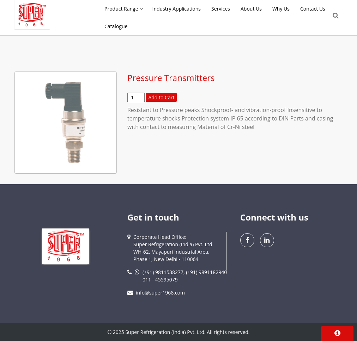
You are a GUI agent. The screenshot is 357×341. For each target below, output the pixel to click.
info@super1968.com (160, 292)
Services (220, 8)
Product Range (121, 8)
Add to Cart (161, 97)
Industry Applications (176, 8)
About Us (251, 8)
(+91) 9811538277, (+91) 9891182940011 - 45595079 (185, 276)
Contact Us (312, 8)
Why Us (281, 8)
